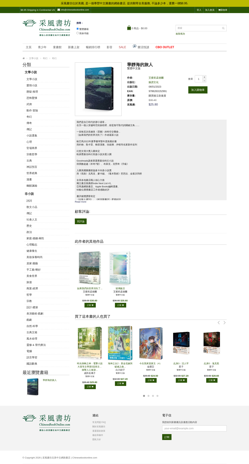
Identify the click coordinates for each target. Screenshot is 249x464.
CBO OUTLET (165, 47)
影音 (109, 47)
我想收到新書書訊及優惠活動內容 (179, 422)
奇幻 (29, 116)
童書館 (57, 47)
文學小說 (31, 72)
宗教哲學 (31, 154)
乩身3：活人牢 (181, 363)
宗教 (29, 300)
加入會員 (209, 10)
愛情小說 (31, 85)
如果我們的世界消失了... (89, 288)
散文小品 (31, 206)
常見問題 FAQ (99, 422)
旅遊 (29, 282)
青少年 (42, 47)
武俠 (29, 104)
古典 (29, 160)
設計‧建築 (32, 307)
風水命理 (31, 338)
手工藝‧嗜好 (33, 269)
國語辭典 (31, 363)
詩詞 (29, 200)
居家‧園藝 (32, 263)
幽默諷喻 (31, 185)
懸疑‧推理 (32, 91)
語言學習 (31, 357)
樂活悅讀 (140, 46)
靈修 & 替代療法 (36, 344)
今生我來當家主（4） (150, 363)
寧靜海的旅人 (50, 380)
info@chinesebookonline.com (73, 9)
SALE (122, 47)
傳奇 (29, 122)
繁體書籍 (84, 29)
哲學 (29, 294)
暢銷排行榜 (93, 47)
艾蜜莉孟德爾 (156, 77)
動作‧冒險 (32, 110)
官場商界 (31, 148)
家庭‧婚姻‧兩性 (35, 238)
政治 (29, 232)
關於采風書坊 (98, 426)
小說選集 (31, 135)
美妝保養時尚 (34, 257)
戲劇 (29, 319)
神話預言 (31, 166)
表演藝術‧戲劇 (34, 313)
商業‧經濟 (32, 288)
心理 (29, 141)
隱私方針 (96, 439)
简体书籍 (84, 33)
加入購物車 (198, 89)
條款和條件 (97, 435)
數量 (190, 79)
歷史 (29, 225)
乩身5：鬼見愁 (211, 363)
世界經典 (31, 173)
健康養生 (31, 250)
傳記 (29, 129)
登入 (199, 10)
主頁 (29, 47)
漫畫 (29, 179)
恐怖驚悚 (31, 97)
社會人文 (31, 219)
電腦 (29, 351)
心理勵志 (31, 244)
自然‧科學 (32, 326)
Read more (80, 201)
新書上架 (73, 47)
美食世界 (31, 275)
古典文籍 (31, 332)
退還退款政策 (98, 431)
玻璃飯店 (120, 288)
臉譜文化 (154, 82)
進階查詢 (180, 33)
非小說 (29, 194)
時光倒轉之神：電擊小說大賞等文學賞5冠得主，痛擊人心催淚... (90, 366)
